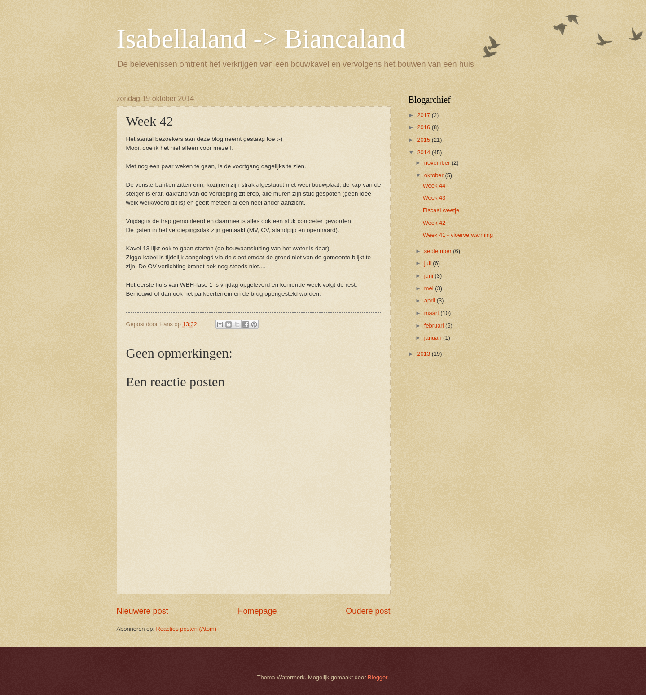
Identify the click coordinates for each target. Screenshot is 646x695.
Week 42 (434, 222)
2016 (424, 127)
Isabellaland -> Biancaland (261, 38)
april (430, 300)
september (438, 251)
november (438, 162)
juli (428, 263)
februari (434, 325)
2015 (424, 139)
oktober (434, 175)
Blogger (377, 677)
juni (429, 275)
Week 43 (434, 197)
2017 (424, 115)
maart (432, 313)
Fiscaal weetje (441, 210)
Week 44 (434, 185)
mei (429, 288)
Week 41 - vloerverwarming (458, 235)
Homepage (257, 611)
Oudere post (368, 611)
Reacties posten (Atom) (186, 628)
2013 (424, 353)
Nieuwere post (142, 611)
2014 (424, 152)
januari (433, 337)
